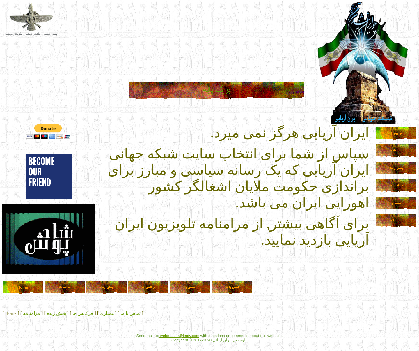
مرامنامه (31, 313)
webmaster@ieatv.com (179, 336)
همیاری (107, 313)
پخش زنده (56, 313)
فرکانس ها (82, 313)
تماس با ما (130, 313)
